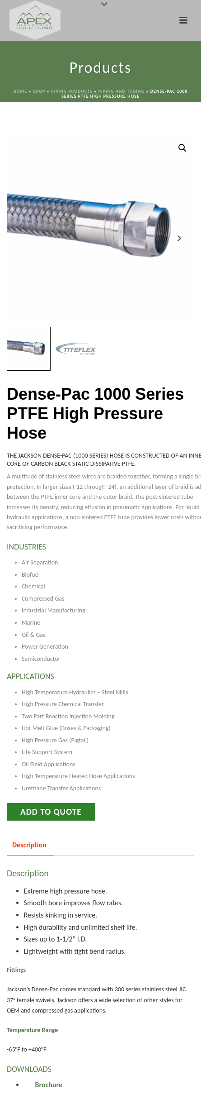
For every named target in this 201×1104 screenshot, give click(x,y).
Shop (39, 91)
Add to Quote (51, 812)
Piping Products (72, 91)
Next (179, 238)
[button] (182, 148)
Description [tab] (29, 845)
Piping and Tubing (121, 91)
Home (21, 91)
